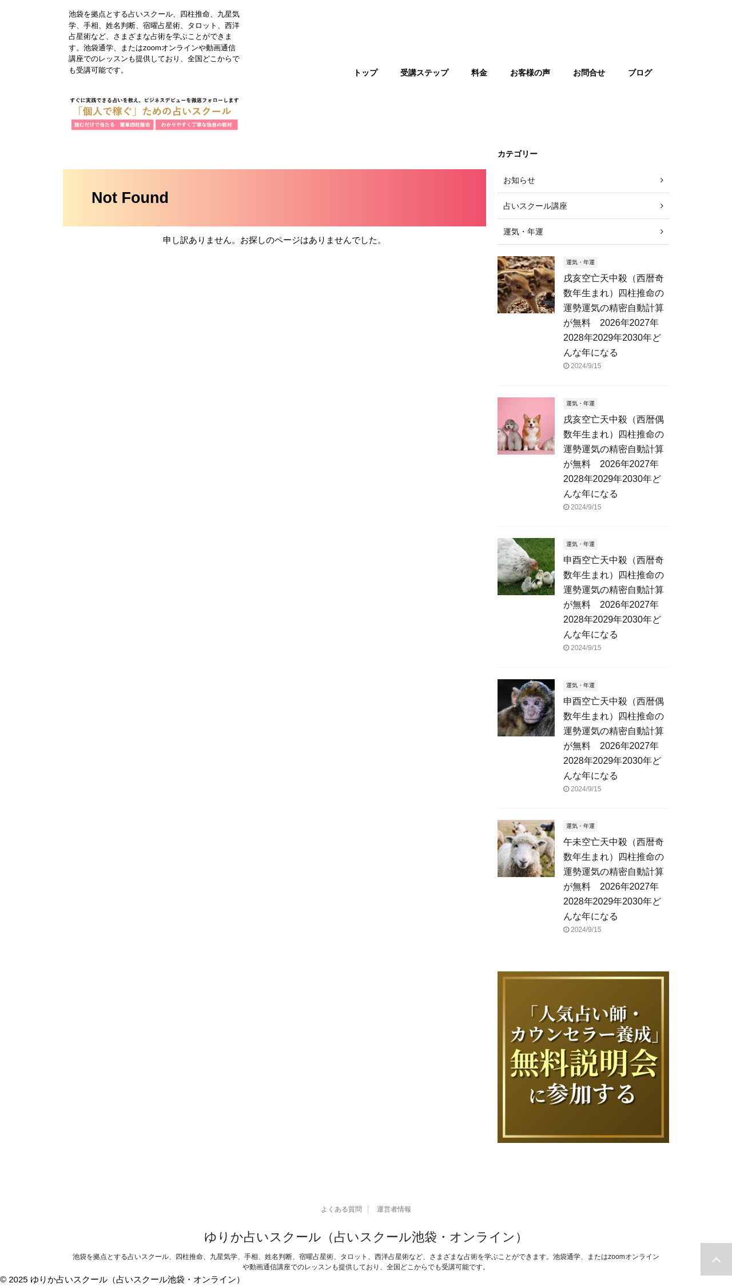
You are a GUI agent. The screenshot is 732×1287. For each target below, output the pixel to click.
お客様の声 (530, 72)
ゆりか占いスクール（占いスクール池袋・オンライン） (366, 1237)
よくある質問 (341, 1209)
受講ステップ (424, 72)
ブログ (640, 72)
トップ (365, 72)
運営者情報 (394, 1209)
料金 (479, 72)
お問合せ (589, 72)
